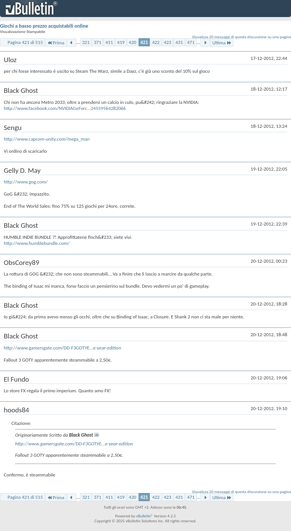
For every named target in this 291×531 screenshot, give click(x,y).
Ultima (221, 42)
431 (179, 42)
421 (144, 42)
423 (167, 42)
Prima (55, 42)
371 (97, 42)
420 (132, 42)
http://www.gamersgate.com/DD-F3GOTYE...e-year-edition (62, 348)
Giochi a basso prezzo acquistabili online (44, 26)
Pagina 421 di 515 (25, 42)
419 (121, 42)
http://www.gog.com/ (26, 182)
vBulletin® (144, 516)
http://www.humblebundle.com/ (37, 243)
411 (109, 42)
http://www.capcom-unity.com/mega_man (47, 139)
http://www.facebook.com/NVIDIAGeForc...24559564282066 (65, 108)
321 (86, 42)
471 (191, 42)
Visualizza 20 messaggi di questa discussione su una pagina (241, 36)
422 (156, 42)
